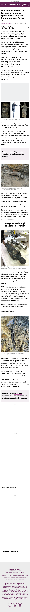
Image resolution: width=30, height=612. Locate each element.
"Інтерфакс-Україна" (21, 594)
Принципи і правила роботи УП (15, 579)
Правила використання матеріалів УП (15, 577)
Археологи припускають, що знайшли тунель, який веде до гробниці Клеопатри (14, 396)
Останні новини (9, 487)
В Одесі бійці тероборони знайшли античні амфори (13, 154)
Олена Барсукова (6, 23)
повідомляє (10, 66)
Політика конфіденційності (20, 575)
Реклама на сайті (6, 575)
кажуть (21, 358)
